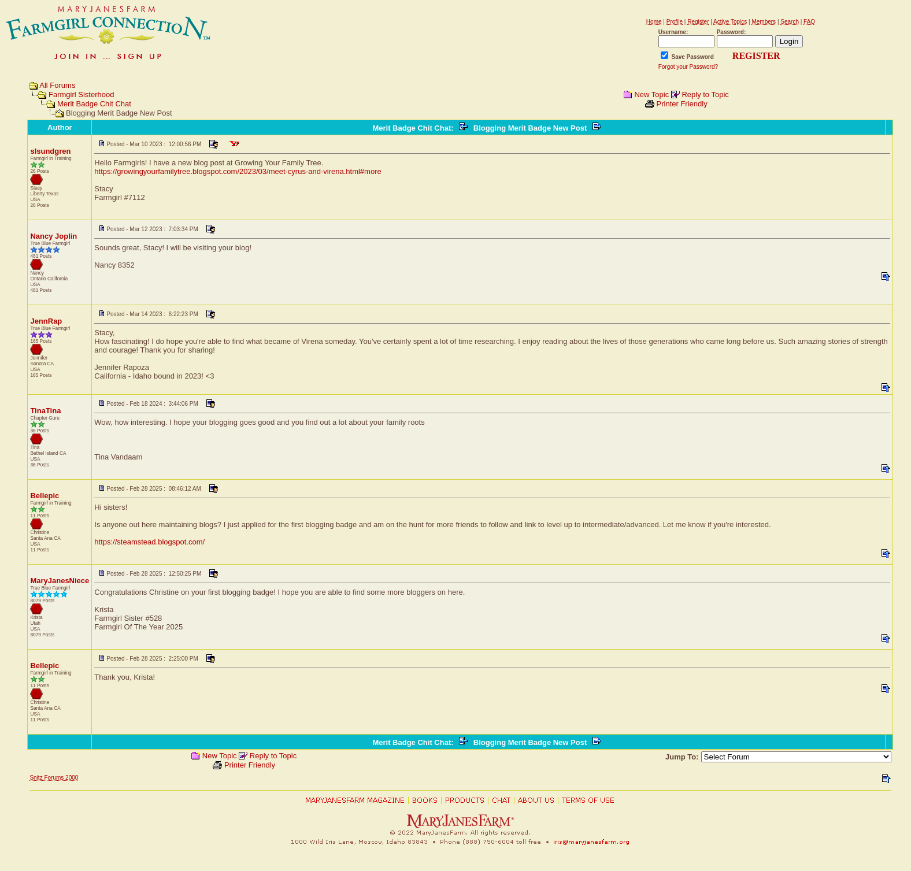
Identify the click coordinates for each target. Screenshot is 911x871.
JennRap (46, 321)
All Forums (57, 85)
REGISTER (756, 56)
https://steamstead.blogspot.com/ (149, 542)
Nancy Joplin (53, 236)
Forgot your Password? (688, 67)
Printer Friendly (682, 103)
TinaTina (45, 410)
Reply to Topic (705, 94)
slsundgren (50, 151)
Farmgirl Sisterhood (81, 94)
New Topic (651, 94)
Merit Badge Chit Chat (94, 103)
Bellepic (44, 495)
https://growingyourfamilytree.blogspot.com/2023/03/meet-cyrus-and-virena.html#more (237, 171)
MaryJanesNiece (59, 580)
